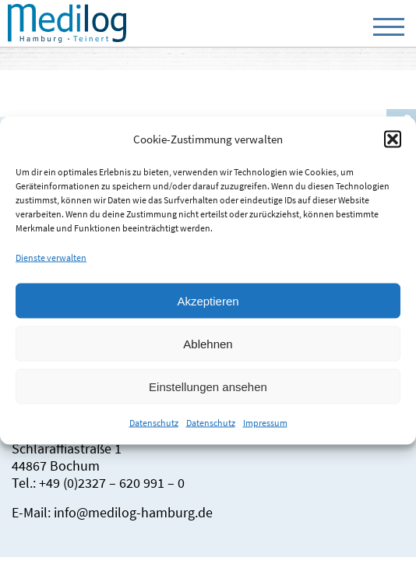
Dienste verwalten (51, 257)
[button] (392, 138)
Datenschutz (153, 423)
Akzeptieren (207, 300)
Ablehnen (207, 343)
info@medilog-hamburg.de (133, 512)
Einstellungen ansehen (208, 386)
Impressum (265, 423)
